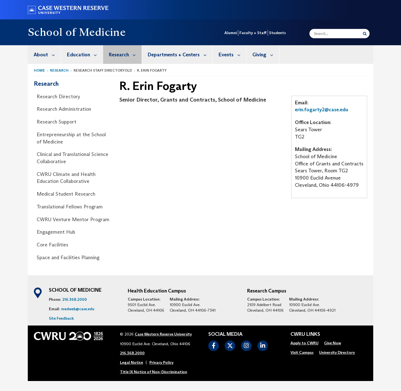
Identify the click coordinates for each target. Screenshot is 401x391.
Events (232, 54)
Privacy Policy (161, 362)
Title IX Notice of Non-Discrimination (153, 371)
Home (39, 70)
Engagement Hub (56, 232)
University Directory (337, 352)
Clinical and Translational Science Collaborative (72, 158)
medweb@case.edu (77, 308)
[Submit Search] (365, 33)
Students (277, 32)
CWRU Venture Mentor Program (73, 219)
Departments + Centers (180, 54)
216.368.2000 (74, 299)
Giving (265, 54)
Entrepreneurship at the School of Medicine (71, 138)
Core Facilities (52, 245)
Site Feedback (61, 318)
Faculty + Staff (253, 32)
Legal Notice (131, 362)
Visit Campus (302, 352)
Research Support (56, 122)
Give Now (332, 342)
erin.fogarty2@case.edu (321, 110)
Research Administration (64, 109)
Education (85, 54)
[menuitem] (44, 54)
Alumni (230, 32)
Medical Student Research (66, 194)
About (47, 54)
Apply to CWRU (304, 342)
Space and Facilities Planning (68, 257)
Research (125, 54)
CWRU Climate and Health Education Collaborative (66, 178)
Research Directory (58, 97)
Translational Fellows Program (70, 207)
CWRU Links (305, 334)
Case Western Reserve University (163, 334)
